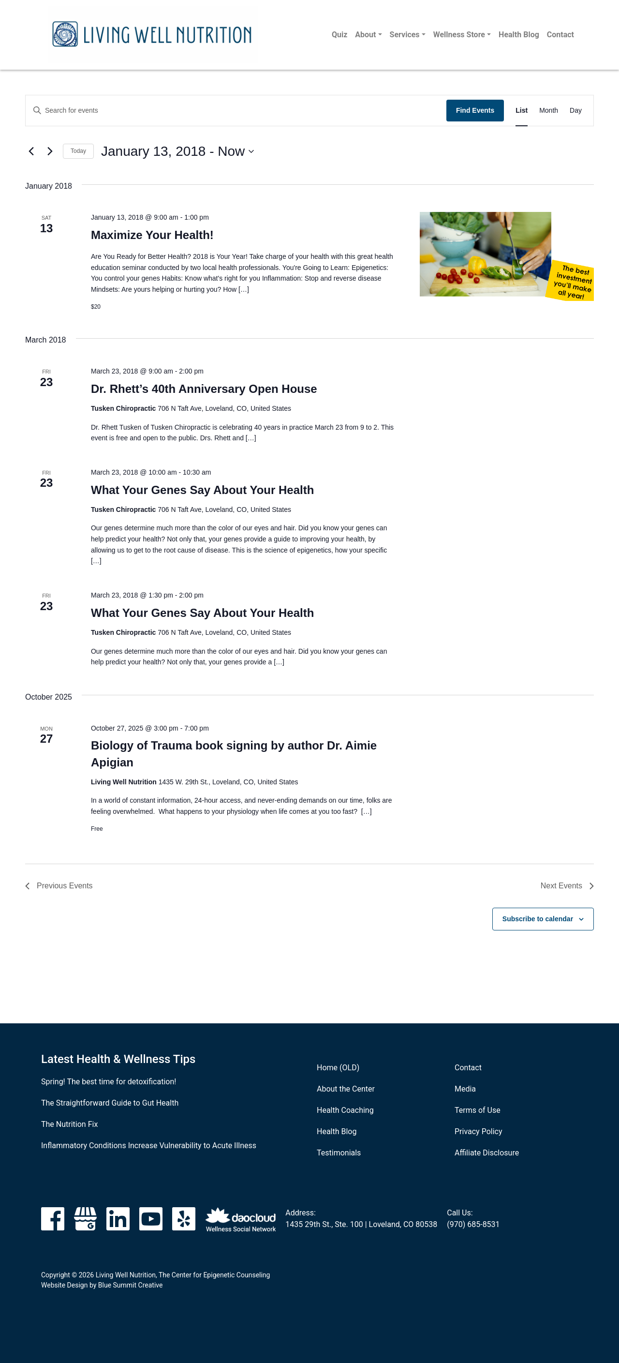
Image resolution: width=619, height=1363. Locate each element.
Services (405, 34)
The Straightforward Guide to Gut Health (109, 1103)
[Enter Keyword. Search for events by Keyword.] (236, 110)
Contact (560, 34)
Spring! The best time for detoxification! (108, 1081)
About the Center (346, 1088)
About (365, 34)
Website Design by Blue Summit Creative (101, 1285)
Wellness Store (459, 34)
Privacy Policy (478, 1131)
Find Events (475, 110)
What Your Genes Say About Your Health (202, 489)
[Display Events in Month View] (548, 110)
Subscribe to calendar (537, 919)
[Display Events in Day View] (576, 110)
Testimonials (339, 1152)
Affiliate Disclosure (487, 1152)
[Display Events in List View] (522, 110)
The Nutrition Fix (69, 1124)
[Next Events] (50, 151)
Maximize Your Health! (152, 234)
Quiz (339, 34)
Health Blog (519, 34)
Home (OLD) (338, 1067)
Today (78, 151)
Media (465, 1088)
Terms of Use (478, 1110)
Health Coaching (345, 1110)
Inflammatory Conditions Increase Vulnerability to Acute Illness (148, 1145)
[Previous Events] (31, 151)
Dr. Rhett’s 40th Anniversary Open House (204, 388)
